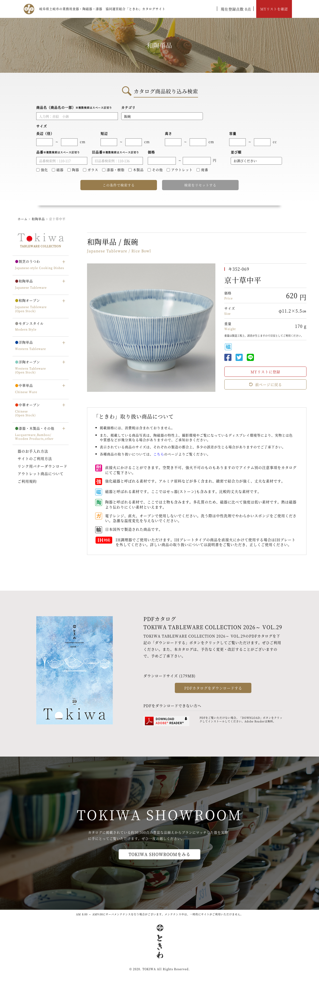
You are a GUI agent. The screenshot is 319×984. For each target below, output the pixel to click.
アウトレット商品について (41, 473)
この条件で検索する (119, 185)
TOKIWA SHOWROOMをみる (159, 854)
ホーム (23, 219)
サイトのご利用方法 (35, 458)
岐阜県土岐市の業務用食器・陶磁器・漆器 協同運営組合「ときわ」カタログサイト (102, 9)
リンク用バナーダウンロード (42, 466)
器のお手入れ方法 (33, 451)
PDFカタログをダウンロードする (213, 687)
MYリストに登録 (265, 371)
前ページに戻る (265, 384)
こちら (158, 454)
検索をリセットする (200, 185)
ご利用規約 (27, 481)
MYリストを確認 (274, 8)
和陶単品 (38, 219)
